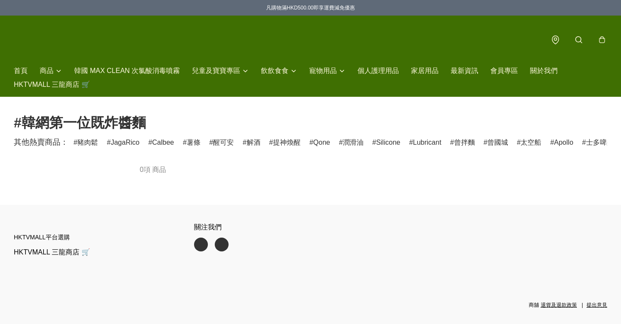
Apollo (563, 142)
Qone (321, 142)
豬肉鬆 (87, 142)
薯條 (194, 142)
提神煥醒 (287, 142)
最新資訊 (464, 70)
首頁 (21, 70)
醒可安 (223, 142)
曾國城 (497, 142)
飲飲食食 (275, 70)
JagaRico (125, 142)
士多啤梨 (600, 142)
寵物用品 (323, 70)
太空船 (531, 142)
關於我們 (544, 70)
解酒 (253, 142)
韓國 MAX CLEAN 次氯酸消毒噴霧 (127, 70)
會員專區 (504, 70)
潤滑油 (353, 142)
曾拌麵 (464, 142)
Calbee (163, 142)
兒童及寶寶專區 (216, 70)
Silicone (388, 142)
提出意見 (596, 305)
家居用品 (425, 70)
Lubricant (427, 142)
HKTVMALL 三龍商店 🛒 (52, 84)
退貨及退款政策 (559, 305)
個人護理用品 (378, 70)
